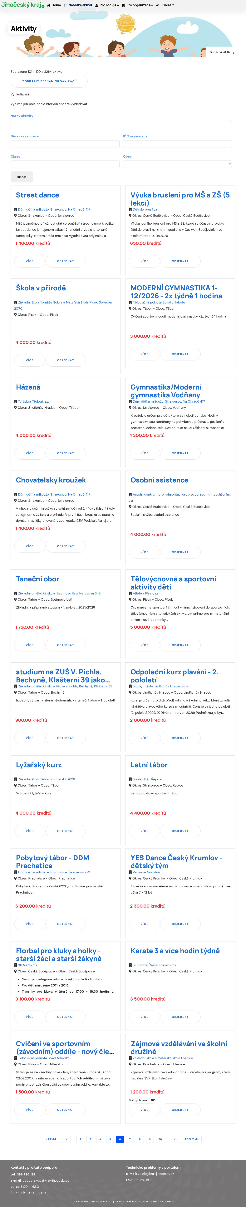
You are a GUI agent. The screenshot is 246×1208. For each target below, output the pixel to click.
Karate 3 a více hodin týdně (175, 951)
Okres (15, 156)
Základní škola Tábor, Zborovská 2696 (46, 780)
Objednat (65, 262)
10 (162, 1139)
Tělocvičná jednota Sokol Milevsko (43, 1059)
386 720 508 (142, 1181)
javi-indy (146, 1202)
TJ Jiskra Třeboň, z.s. (33, 402)
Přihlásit (178, 9)
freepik (130, 1202)
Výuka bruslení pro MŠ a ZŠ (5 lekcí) (180, 199)
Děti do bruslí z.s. (145, 210)
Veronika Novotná (146, 873)
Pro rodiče (114, 9)
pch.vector (169, 1202)
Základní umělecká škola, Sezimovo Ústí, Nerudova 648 (59, 594)
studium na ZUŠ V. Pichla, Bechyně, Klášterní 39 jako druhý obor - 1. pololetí (60, 681)
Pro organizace (148, 9)
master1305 (106, 1202)
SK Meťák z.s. (27, 966)
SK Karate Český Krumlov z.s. (154, 966)
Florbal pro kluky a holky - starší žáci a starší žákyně (59, 955)
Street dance (37, 196)
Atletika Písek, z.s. (145, 594)
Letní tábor (149, 765)
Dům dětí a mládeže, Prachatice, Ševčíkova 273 (53, 873)
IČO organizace (135, 136)
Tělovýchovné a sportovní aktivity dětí (173, 584)
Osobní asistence (159, 481)
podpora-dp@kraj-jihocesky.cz (45, 1181)
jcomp (138, 1202)
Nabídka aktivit (82, 9)
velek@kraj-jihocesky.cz (156, 1175)
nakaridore (157, 1202)
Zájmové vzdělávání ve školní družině (179, 1048)
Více (30, 262)
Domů (55, 9)
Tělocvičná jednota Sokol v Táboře (158, 303)
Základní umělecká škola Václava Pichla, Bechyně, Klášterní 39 (64, 687)
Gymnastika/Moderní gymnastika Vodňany (166, 391)
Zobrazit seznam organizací (49, 81)
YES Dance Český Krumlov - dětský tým (176, 862)
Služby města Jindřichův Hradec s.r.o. (160, 687)
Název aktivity (22, 116)
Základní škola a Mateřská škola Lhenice (162, 1059)
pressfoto (94, 1202)
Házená (28, 388)
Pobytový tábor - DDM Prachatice (52, 862)
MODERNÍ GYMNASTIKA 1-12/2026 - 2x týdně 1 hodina (176, 292)
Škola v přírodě (41, 288)
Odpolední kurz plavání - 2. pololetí (175, 677)
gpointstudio (119, 1202)
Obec (127, 156)
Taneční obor (37, 580)
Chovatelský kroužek (51, 481)
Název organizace (25, 136)
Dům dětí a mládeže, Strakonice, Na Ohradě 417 (53, 210)
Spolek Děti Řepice (147, 780)
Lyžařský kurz (39, 765)
